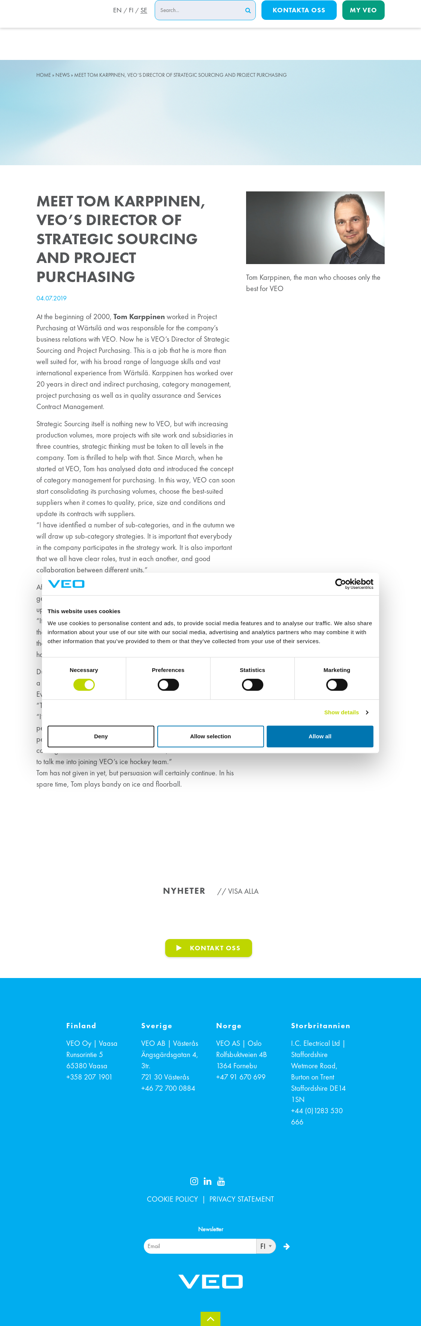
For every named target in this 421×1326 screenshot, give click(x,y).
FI (130, 20)
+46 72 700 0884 (168, 1088)
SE (143, 20)
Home (43, 75)
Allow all (320, 736)
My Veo (363, 19)
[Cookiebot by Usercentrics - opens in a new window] (340, 584)
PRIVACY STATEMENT (241, 1199)
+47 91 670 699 (241, 1076)
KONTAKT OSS (215, 948)
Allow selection (210, 736)
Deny (101, 736)
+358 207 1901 (89, 1076)
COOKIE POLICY (172, 1199)
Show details (341, 712)
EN (115, 20)
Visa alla (243, 891)
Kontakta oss (299, 19)
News (62, 75)
